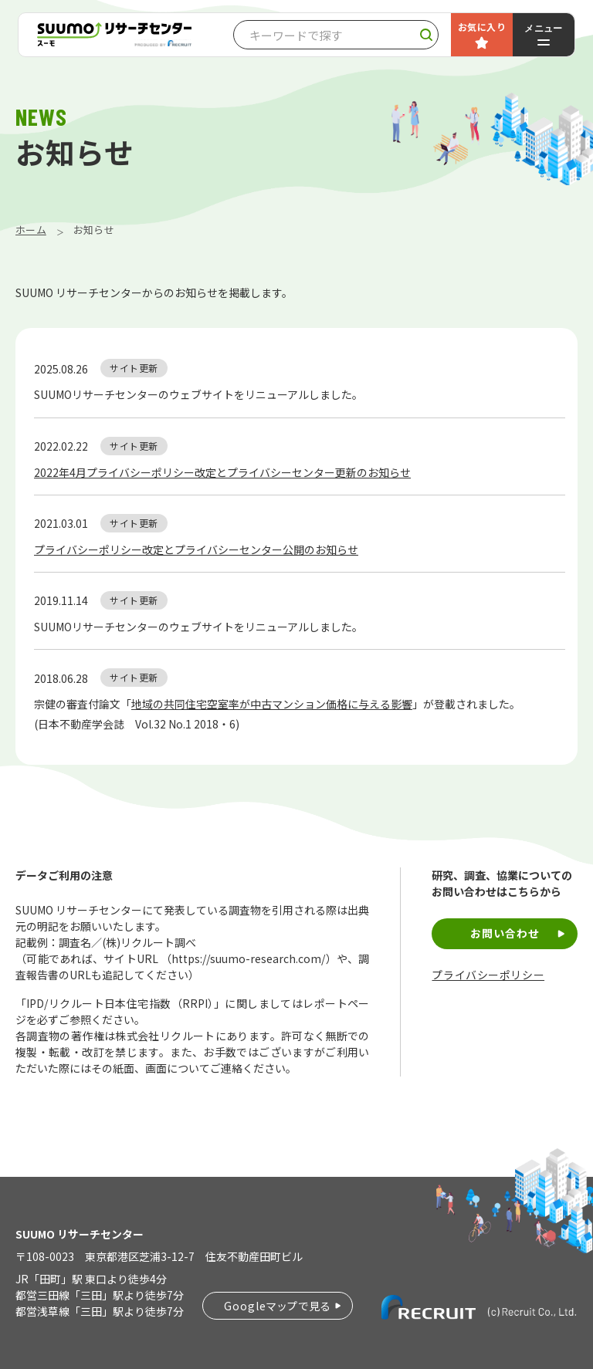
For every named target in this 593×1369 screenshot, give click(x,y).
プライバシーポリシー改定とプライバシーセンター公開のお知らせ (196, 549)
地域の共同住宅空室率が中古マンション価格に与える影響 (271, 704)
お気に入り (482, 26)
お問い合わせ (505, 933)
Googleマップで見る (277, 1305)
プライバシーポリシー (488, 975)
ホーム (30, 229)
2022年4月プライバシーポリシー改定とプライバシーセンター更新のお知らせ (222, 472)
